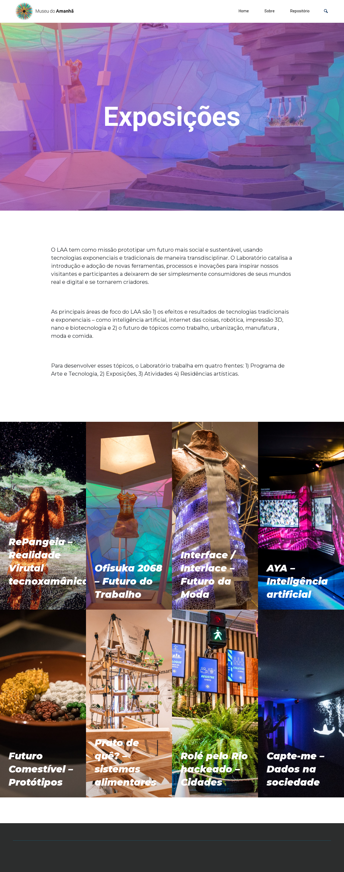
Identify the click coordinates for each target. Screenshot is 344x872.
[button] (326, 11)
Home (244, 11)
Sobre (269, 11)
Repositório (300, 11)
